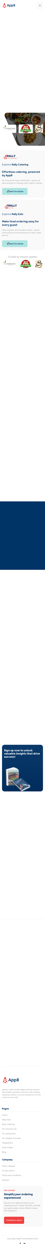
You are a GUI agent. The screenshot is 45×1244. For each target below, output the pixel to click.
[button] (40, 5)
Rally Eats (6, 1120)
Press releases (8, 1166)
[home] (9, 5)
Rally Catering (8, 1124)
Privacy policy (8, 1171)
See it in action (16, 191)
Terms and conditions (11, 1175)
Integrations (7, 1143)
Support (5, 1180)
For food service (9, 1129)
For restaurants (9, 1134)
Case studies (7, 1147)
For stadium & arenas (11, 1138)
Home (4, 1115)
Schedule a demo (14, 1220)
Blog (4, 1152)
